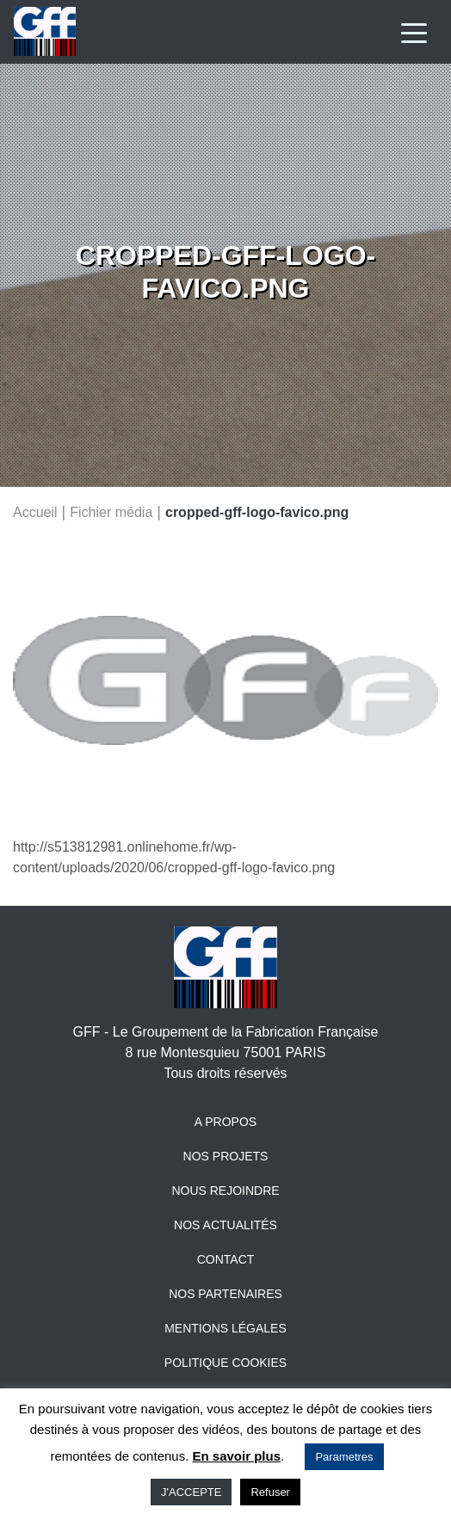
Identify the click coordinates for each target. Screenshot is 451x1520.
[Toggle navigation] (414, 32)
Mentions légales (225, 1328)
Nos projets (226, 1156)
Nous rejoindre (225, 1190)
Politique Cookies (225, 1362)
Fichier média (111, 511)
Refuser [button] (270, 1492)
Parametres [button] (344, 1456)
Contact (226, 1259)
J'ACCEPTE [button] (191, 1492)
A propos (225, 1122)
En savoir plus (237, 1456)
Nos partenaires (225, 1294)
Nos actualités (225, 1225)
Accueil (35, 511)
